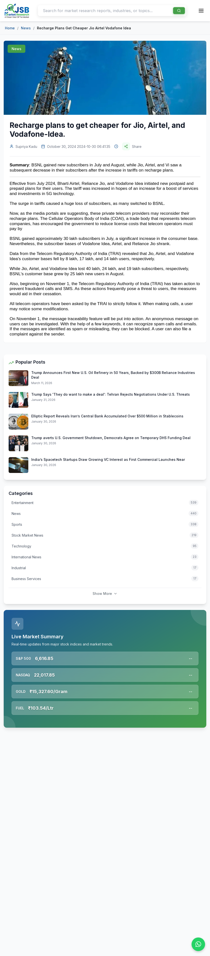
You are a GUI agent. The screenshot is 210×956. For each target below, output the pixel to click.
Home (10, 28)
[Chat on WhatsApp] (198, 944)
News (26, 28)
